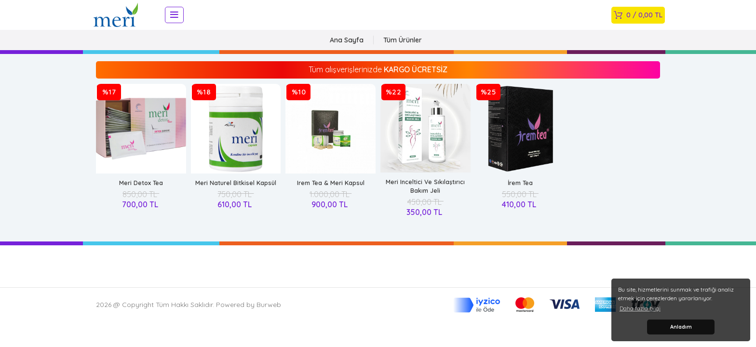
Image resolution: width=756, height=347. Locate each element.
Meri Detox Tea (141, 190)
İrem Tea (520, 190)
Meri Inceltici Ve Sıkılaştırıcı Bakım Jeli (425, 193)
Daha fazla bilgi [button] (640, 308)
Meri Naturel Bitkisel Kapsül (235, 190)
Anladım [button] (681, 326)
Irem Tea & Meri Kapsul (330, 190)
